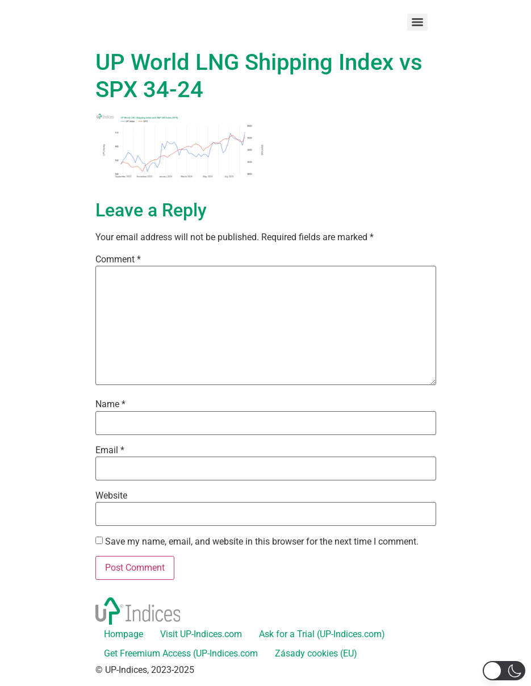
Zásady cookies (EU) (316, 653)
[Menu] (417, 22)
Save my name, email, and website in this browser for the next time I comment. (262, 541)
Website (111, 495)
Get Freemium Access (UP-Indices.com (181, 653)
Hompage (123, 634)
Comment (118, 259)
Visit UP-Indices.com (201, 634)
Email (109, 450)
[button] (504, 670)
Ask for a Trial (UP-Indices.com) (322, 634)
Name (110, 404)
